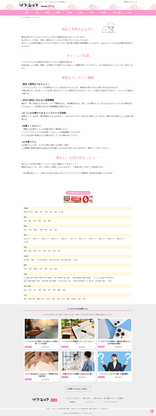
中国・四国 (117, 12)
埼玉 (25, 230)
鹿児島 (74, 299)
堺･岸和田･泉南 (100, 281)
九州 (129, 12)
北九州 (48, 299)
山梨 (54, 251)
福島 (30, 221)
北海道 (69, 12)
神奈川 (35, 230)
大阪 (26, 12)
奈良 (41, 269)
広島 (30, 290)
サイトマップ (90, 402)
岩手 (34, 221)
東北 (80, 12)
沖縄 (84, 299)
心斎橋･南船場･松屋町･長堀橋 (81, 278)
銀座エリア (102, 239)
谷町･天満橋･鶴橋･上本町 (32, 281)
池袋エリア (45, 239)
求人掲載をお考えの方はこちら (78, 193)
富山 (59, 251)
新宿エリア (36, 239)
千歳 (50, 212)
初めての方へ (86, 398)
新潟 (49, 251)
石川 (39, 251)
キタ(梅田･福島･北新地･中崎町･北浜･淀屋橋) (38, 278)
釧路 (55, 212)
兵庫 (25, 269)
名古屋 (102, 12)
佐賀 (79, 299)
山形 (44, 221)
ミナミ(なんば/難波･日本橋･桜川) (103, 278)
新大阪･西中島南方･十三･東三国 (83, 281)
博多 (25, 299)
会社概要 (120, 398)
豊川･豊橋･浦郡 (66, 260)
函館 (36, 212)
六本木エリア (92, 239)
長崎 (58, 299)
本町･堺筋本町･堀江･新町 (62, 278)
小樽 (46, 212)
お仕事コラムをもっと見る (78, 389)
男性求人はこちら (130, 2)
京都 (30, 269)
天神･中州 (32, 299)
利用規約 (72, 402)
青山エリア (82, 239)
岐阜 (30, 251)
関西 (47, 12)
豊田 (32, 260)
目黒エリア (64, 239)
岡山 (25, 290)
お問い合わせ (97, 398)
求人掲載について (109, 398)
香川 (49, 290)
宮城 (25, 221)
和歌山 (35, 269)
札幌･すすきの (28, 212)
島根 (44, 290)
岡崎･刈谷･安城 (54, 260)
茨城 (50, 230)
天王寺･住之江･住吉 (64, 281)
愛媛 (59, 290)
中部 (91, 12)
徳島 (54, 290)
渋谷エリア (27, 239)
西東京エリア (121, 239)
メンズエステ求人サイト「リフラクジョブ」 (80, 413)
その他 (61, 212)
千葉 (30, 230)
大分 (63, 299)
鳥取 (39, 290)
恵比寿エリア (55, 239)
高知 (63, 290)
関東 (58, 12)
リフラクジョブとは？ (72, 398)
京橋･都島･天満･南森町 (49, 281)
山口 (34, 290)
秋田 (39, 221)
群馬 (41, 230)
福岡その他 (40, 299)
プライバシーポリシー (112, 402)
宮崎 (68, 299)
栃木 (45, 230)
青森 (49, 221)
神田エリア (111, 239)
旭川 (41, 212)
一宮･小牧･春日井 (41, 260)
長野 (34, 251)
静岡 (25, 251)
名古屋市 (26, 260)
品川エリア (73, 239)
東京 (37, 12)
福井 (44, 251)
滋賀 (45, 269)
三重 (50, 269)
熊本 (53, 299)
